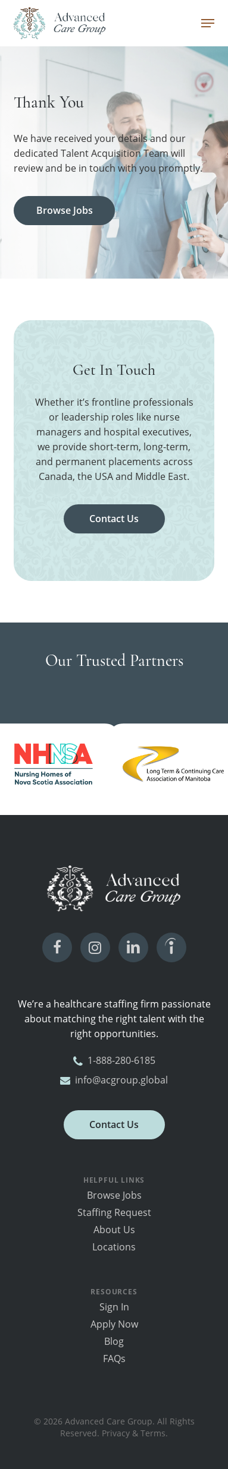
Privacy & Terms (133, 1433)
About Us (114, 1229)
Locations (114, 1246)
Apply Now (114, 1324)
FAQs (114, 1358)
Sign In (114, 1306)
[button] (207, 23)
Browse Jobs (114, 1195)
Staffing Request (114, 1212)
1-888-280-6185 (114, 1060)
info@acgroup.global (114, 1079)
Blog (114, 1341)
